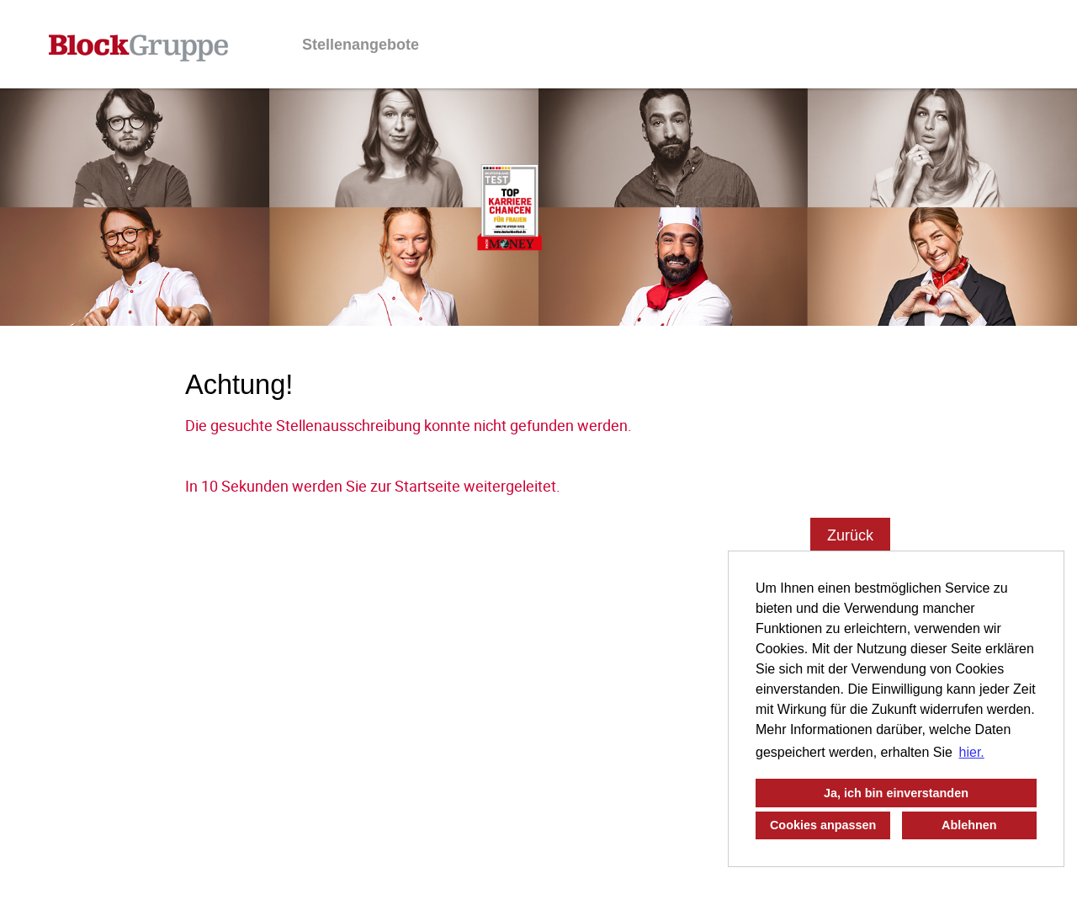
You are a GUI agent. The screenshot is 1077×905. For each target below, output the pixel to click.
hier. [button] (971, 752)
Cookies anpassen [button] (823, 825)
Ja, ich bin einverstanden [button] (896, 793)
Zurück (850, 535)
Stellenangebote (360, 44)
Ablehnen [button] (969, 825)
